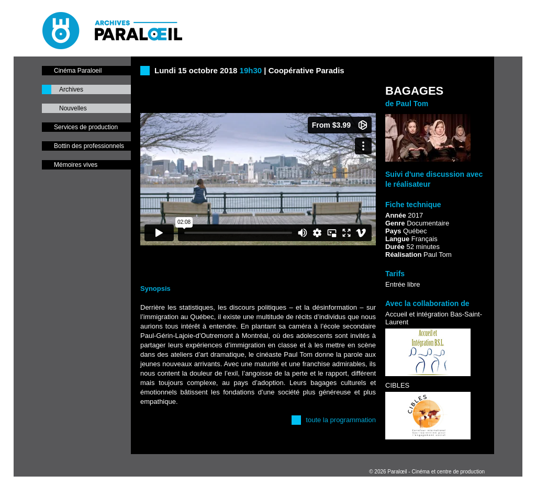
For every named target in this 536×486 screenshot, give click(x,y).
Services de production (86, 127)
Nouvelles (73, 108)
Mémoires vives (75, 164)
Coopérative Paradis (306, 70)
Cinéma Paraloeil (78, 70)
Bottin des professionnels (89, 146)
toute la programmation (341, 420)
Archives (71, 89)
